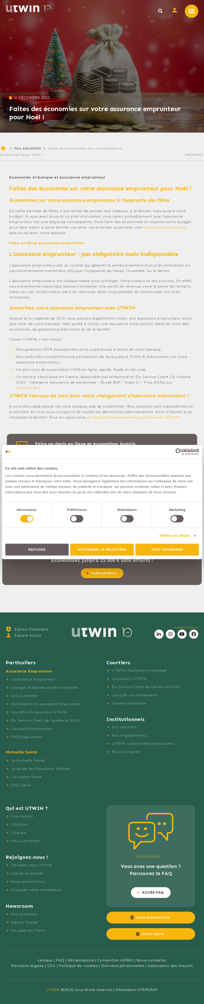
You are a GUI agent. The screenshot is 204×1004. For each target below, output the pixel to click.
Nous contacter (151, 960)
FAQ (60, 960)
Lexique (45, 960)
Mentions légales (27, 966)
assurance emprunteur (164, 227)
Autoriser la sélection (102, 549)
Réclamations (81, 960)
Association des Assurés (170, 966)
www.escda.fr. (29, 388)
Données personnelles (122, 966)
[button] (160, 11)
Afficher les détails (174, 535)
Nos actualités (27, 148)
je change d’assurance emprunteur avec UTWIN (133, 417)
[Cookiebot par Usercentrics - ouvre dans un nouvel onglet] (179, 451)
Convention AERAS (115, 960)
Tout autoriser (167, 549)
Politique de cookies (78, 966)
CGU (51, 966)
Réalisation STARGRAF (137, 990)
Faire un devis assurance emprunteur (46, 243)
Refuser (36, 549)
